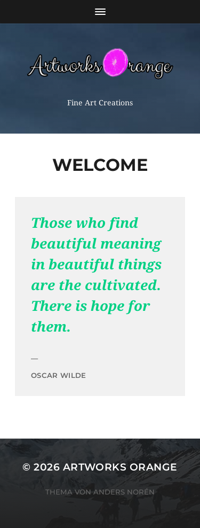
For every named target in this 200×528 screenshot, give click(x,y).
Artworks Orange (120, 467)
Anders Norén (124, 492)
